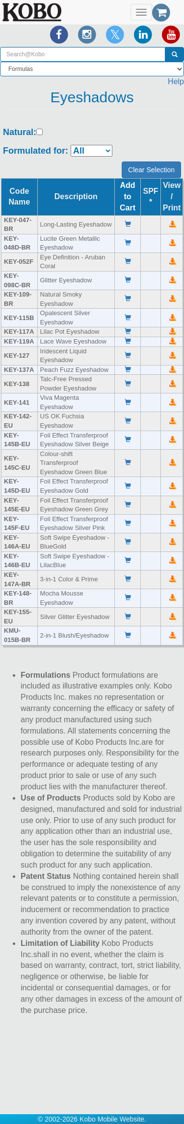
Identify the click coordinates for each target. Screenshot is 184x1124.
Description (76, 196)
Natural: (19, 132)
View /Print (172, 196)
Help (176, 81)
